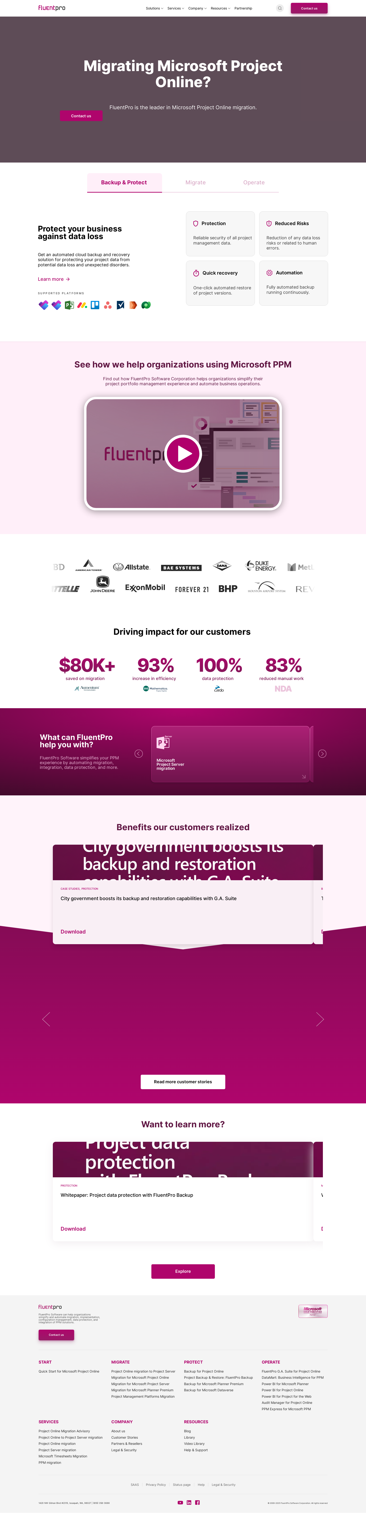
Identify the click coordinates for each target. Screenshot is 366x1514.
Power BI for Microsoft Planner (285, 1384)
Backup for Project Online (204, 1371)
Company (195, 8)
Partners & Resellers (126, 1443)
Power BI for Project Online (282, 1390)
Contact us (309, 8)
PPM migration (50, 1462)
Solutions (153, 8)
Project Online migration (57, 1443)
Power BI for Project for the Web (287, 1396)
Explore (183, 1271)
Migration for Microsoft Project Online (140, 1377)
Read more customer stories (183, 1081)
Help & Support (196, 1450)
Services (174, 8)
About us (118, 1431)
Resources (219, 8)
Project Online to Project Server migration (71, 1437)
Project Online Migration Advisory (64, 1431)
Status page (182, 1485)
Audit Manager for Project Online (287, 1403)
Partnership (243, 8)
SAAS (135, 1485)
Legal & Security (124, 1450)
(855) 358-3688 (101, 1503)
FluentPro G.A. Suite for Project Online (291, 1371)
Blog (187, 1431)
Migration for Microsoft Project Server (140, 1384)
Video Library (194, 1443)
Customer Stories (124, 1437)
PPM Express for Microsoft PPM (286, 1409)
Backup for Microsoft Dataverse (208, 1390)
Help (201, 1485)
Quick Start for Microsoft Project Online (69, 1371)
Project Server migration (57, 1450)
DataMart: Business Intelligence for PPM (293, 1377)
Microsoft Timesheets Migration (63, 1456)
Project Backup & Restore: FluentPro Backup (218, 1377)
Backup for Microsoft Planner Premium (214, 1384)
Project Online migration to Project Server (143, 1371)
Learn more (51, 279)
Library (189, 1437)
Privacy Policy (156, 1485)
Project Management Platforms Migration (143, 1396)
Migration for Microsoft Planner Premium (142, 1390)
